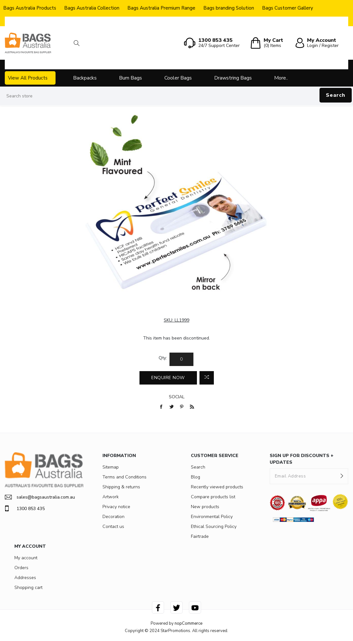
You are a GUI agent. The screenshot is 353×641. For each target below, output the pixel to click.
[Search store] (176, 96)
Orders (21, 568)
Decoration (113, 517)
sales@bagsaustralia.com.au (40, 497)
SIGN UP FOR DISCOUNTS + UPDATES (302, 459)
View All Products (28, 78)
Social (176, 397)
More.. (281, 77)
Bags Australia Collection (91, 8)
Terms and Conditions (124, 477)
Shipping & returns (121, 487)
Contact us (113, 526)
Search (335, 95)
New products (205, 507)
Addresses (25, 578)
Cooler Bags (178, 77)
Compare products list (213, 497)
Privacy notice (116, 507)
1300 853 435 (25, 508)
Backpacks (85, 77)
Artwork (110, 497)
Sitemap (110, 467)
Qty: (163, 358)
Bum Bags (130, 77)
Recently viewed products (217, 487)
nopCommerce (188, 623)
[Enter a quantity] (181, 359)
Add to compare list (206, 378)
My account (25, 558)
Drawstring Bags (233, 77)
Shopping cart (28, 587)
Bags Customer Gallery (287, 8)
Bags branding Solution (228, 8)
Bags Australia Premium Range (161, 8)
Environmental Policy (212, 517)
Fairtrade (200, 536)
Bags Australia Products (29, 8)
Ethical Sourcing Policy (214, 526)
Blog (195, 477)
